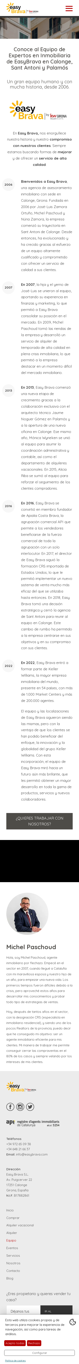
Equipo (11, 1240)
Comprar (13, 1218)
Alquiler (11, 1233)
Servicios (13, 1256)
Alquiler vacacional (20, 1225)
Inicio (10, 1210)
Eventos (12, 1248)
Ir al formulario (54, 1313)
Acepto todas (14, 1343)
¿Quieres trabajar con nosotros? (39, 821)
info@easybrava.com (32, 1154)
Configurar (39, 1353)
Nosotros (13, 1263)
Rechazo (34, 1343)
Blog (9, 1278)
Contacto (13, 1271)
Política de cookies (15, 1360)
